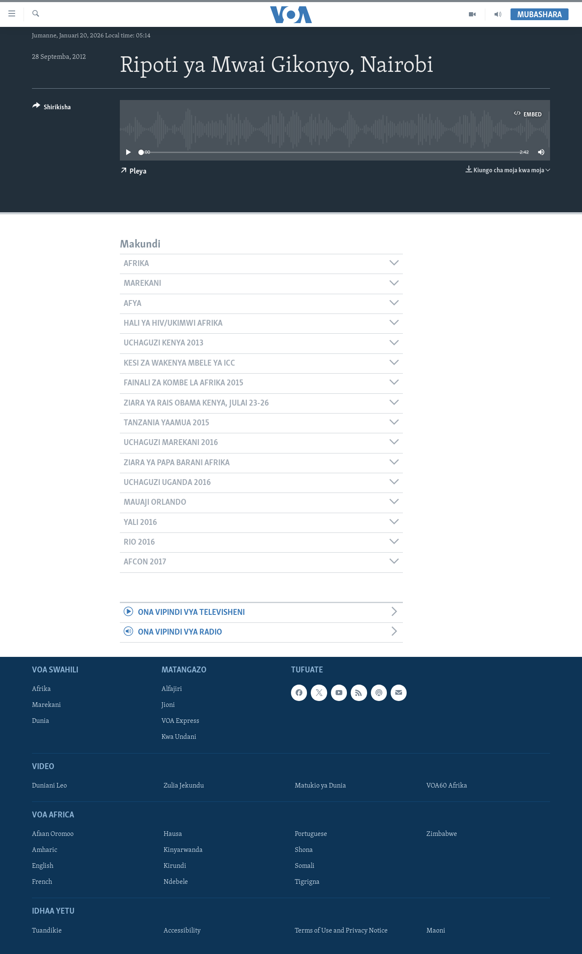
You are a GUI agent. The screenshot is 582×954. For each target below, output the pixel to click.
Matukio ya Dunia (320, 786)
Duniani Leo (49, 786)
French (42, 882)
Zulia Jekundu (184, 786)
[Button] (51, 108)
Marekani (46, 705)
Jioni (168, 705)
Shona (304, 850)
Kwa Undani (178, 737)
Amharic (44, 850)
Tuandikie (47, 931)
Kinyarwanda (183, 850)
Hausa (173, 834)
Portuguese (311, 834)
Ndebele (176, 882)
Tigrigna (307, 882)
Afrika (41, 689)
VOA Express (180, 721)
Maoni (435, 931)
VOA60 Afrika (446, 786)
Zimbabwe (441, 834)
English (42, 866)
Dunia (40, 721)
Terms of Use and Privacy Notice (341, 931)
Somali (305, 866)
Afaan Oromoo (53, 834)
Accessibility (182, 931)
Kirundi (175, 866)
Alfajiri (171, 689)
